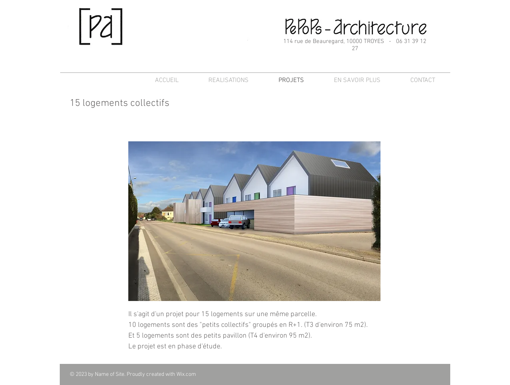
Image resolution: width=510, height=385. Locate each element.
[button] (254, 221)
